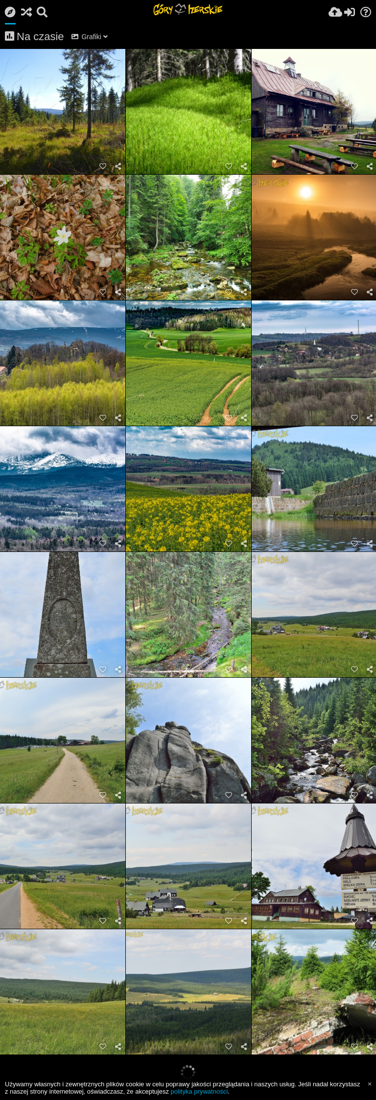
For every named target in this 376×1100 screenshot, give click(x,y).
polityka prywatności (199, 1091)
